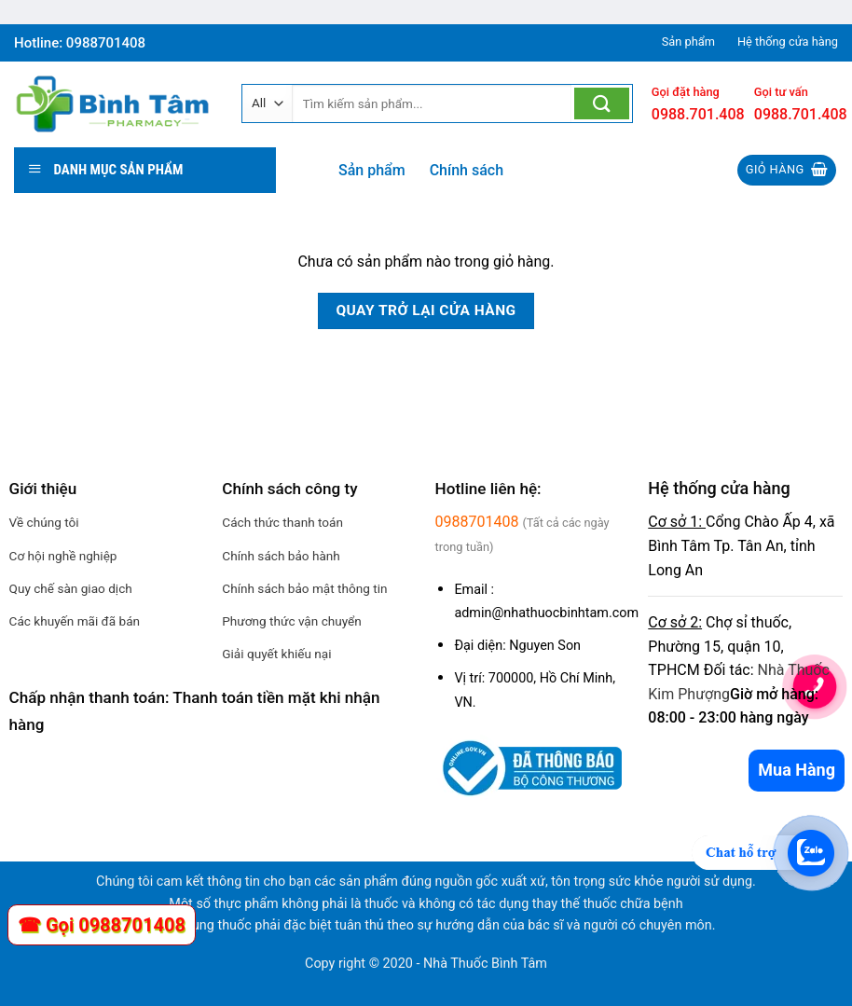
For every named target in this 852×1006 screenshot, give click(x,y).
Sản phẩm (371, 170)
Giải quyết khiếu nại (276, 653)
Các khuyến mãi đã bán (74, 620)
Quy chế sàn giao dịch (70, 588)
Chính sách (466, 170)
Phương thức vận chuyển (292, 620)
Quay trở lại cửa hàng (425, 310)
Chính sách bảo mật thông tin (304, 588)
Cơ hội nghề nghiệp (63, 555)
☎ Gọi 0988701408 (102, 925)
